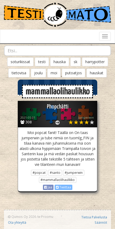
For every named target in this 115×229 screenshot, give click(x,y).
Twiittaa (63, 187)
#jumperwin (74, 172)
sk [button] (75, 61)
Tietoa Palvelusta (94, 217)
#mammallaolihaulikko (58, 180)
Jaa (48, 187)
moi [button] (54, 72)
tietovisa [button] (19, 72)
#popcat (39, 172)
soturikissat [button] (20, 61)
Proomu (47, 216)
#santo (55, 172)
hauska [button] (60, 61)
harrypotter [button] (95, 61)
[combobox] (57, 50)
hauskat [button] (96, 72)
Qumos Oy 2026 (22, 216)
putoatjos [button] (73, 72)
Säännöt (101, 222)
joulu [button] (38, 72)
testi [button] (42, 61)
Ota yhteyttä (17, 222)
